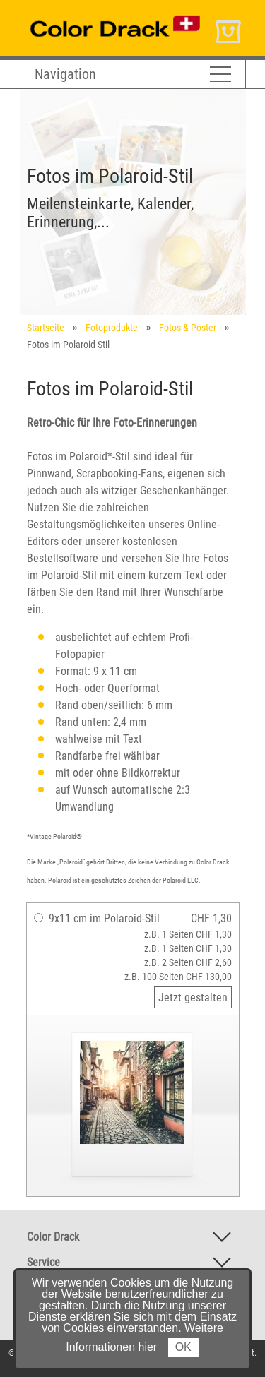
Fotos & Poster (187, 327)
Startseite (45, 327)
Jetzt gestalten (193, 997)
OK (183, 1347)
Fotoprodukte (112, 327)
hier (148, 1347)
